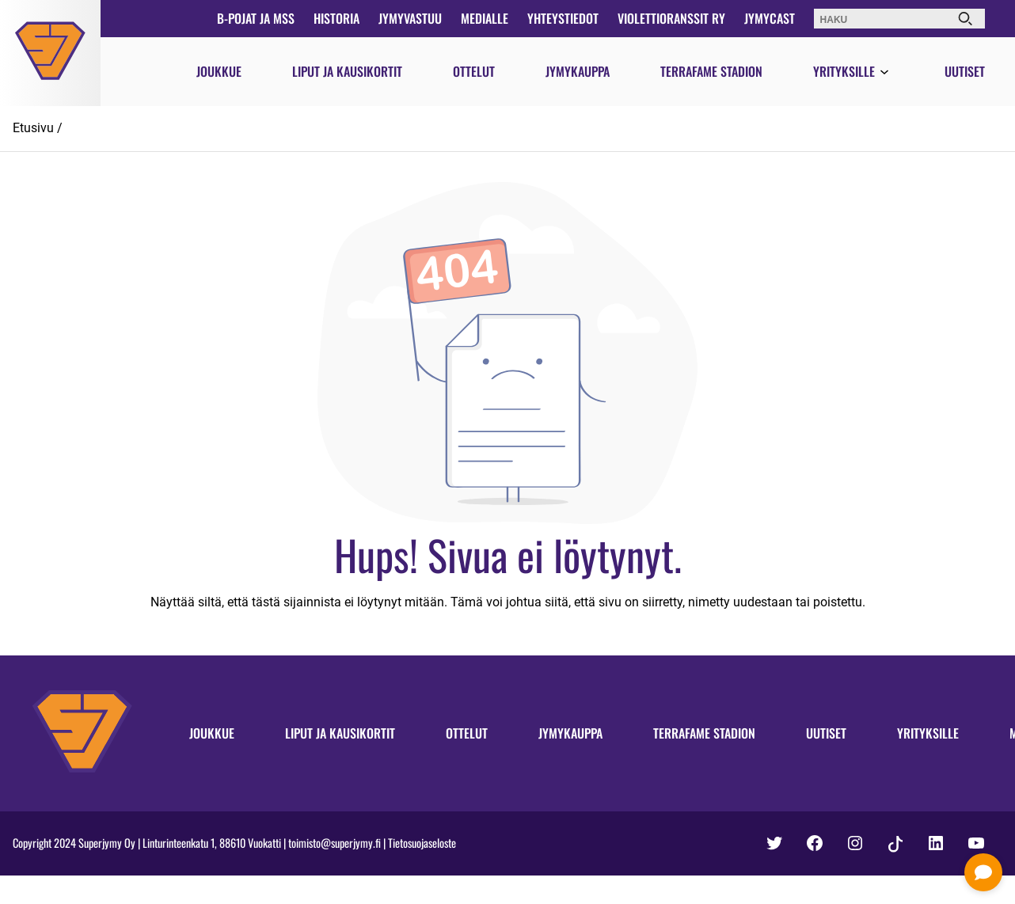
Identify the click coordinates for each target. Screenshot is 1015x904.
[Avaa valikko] (884, 73)
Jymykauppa (578, 71)
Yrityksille (844, 71)
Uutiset (965, 71)
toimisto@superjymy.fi (334, 842)
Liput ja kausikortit (347, 71)
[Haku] (965, 18)
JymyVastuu (410, 18)
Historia (336, 18)
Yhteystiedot (563, 18)
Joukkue (218, 71)
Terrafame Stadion (711, 71)
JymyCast (769, 18)
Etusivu (33, 127)
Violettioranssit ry (671, 18)
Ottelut (474, 71)
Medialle (484, 18)
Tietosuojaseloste (422, 842)
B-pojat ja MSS (256, 18)
